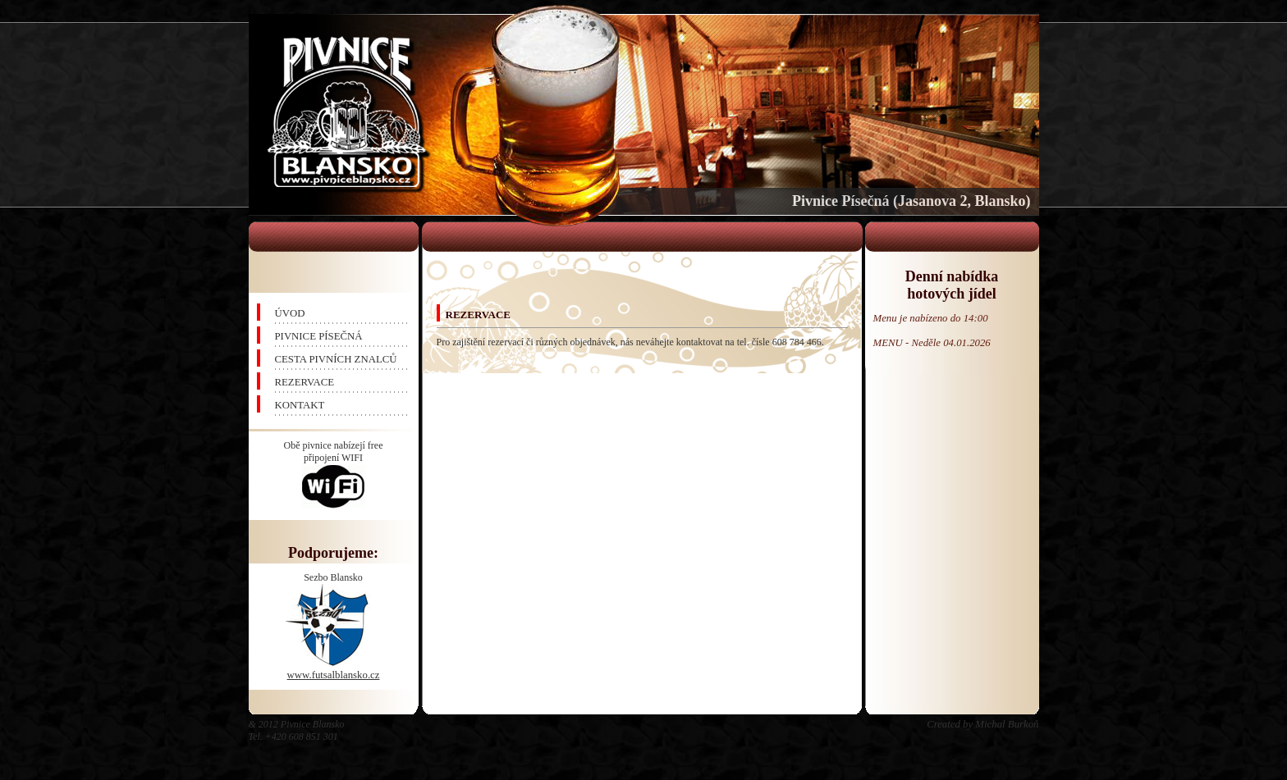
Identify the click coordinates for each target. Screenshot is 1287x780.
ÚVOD (290, 313)
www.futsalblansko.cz (333, 675)
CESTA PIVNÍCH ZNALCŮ (336, 359)
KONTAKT (300, 405)
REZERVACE (305, 382)
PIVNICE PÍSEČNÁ (319, 336)
